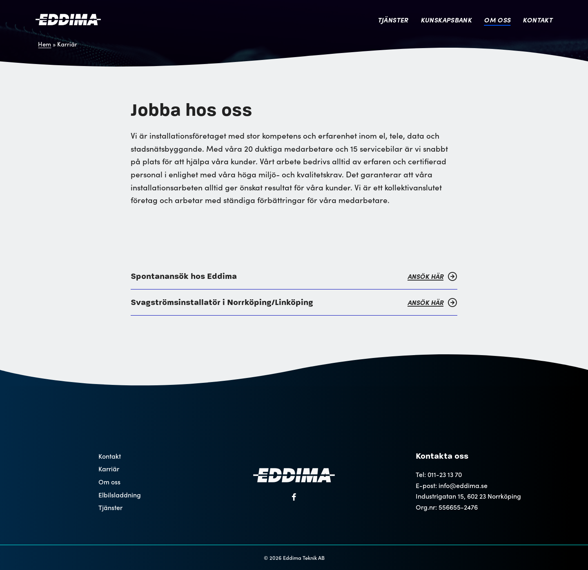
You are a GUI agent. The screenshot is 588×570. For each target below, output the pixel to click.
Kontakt (537, 19)
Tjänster (393, 19)
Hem (44, 44)
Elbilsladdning (119, 494)
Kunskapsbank (446, 19)
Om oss (497, 19)
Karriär (108, 468)
